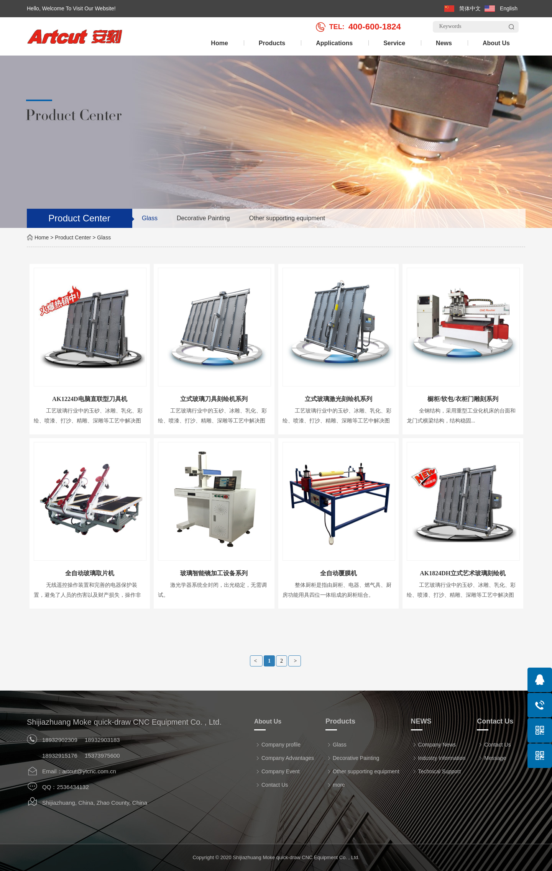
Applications (334, 43)
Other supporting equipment (287, 218)
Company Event (278, 771)
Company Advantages (285, 758)
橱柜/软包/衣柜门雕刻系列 (462, 399)
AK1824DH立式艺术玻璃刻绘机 (463, 573)
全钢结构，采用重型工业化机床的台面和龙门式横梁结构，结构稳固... (461, 416)
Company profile (278, 745)
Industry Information (439, 758)
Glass (150, 218)
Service (394, 43)
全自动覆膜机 (338, 573)
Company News (434, 745)
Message (492, 758)
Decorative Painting (203, 218)
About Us (496, 43)
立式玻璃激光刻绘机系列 (338, 399)
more (336, 785)
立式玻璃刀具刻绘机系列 (214, 399)
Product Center (73, 237)
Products (272, 43)
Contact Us (272, 785)
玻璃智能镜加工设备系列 (214, 573)
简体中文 (470, 8)
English (509, 8)
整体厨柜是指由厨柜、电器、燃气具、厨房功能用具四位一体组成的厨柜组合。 (337, 590)
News (444, 43)
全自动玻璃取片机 (89, 573)
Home (219, 43)
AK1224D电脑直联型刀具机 (89, 399)
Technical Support (436, 771)
